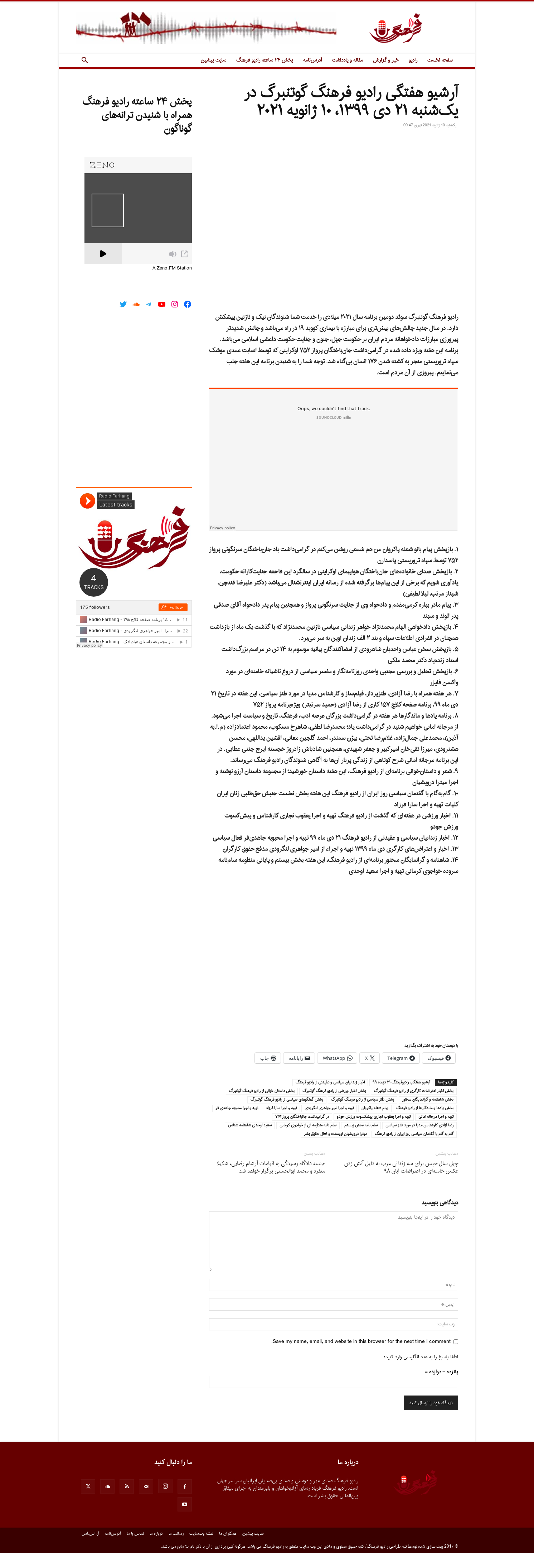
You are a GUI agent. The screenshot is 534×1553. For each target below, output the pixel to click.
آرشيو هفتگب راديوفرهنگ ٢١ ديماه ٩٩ (401, 1082)
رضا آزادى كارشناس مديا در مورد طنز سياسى (419, 1125)
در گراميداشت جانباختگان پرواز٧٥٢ (302, 1117)
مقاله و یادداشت (347, 60)
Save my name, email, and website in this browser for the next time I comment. (361, 1341)
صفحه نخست (440, 60)
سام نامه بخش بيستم (361, 1125)
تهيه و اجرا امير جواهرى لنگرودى (329, 1108)
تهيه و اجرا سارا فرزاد (281, 1108)
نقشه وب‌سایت (201, 1533)
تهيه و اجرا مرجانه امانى (435, 1117)
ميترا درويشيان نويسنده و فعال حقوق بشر (335, 1134)
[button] (84, 61)
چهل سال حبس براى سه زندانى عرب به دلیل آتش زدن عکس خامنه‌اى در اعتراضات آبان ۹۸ (401, 1167)
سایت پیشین (213, 60)
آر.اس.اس (90, 1533)
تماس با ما (135, 1533)
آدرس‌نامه (312, 60)
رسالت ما (176, 1533)
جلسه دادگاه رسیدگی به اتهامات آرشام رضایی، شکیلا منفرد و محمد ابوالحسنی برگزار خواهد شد (271, 1167)
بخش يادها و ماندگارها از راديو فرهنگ (424, 1108)
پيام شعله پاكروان (374, 1108)
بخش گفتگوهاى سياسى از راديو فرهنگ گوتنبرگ (287, 1099)
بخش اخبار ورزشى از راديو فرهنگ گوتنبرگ (334, 1091)
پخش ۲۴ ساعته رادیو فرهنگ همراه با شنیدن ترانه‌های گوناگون (137, 116)
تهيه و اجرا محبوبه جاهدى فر (236, 1108)
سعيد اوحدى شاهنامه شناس (250, 1125)
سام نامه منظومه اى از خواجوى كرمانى (308, 1125)
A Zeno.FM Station (172, 268)
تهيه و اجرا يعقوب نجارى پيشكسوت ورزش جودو (374, 1117)
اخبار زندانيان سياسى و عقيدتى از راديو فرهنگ (330, 1082)
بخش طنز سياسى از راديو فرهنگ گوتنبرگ (362, 1099)
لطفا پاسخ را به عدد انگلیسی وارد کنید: (421, 1357)
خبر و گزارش (386, 60)
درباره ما (156, 1533)
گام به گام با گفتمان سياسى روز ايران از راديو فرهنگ (414, 1134)
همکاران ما (228, 1533)
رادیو (413, 60)
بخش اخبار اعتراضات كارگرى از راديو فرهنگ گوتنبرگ (413, 1091)
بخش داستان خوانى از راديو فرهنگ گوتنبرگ (262, 1091)
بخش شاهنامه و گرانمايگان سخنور (427, 1099)
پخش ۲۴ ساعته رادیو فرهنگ (264, 60)
